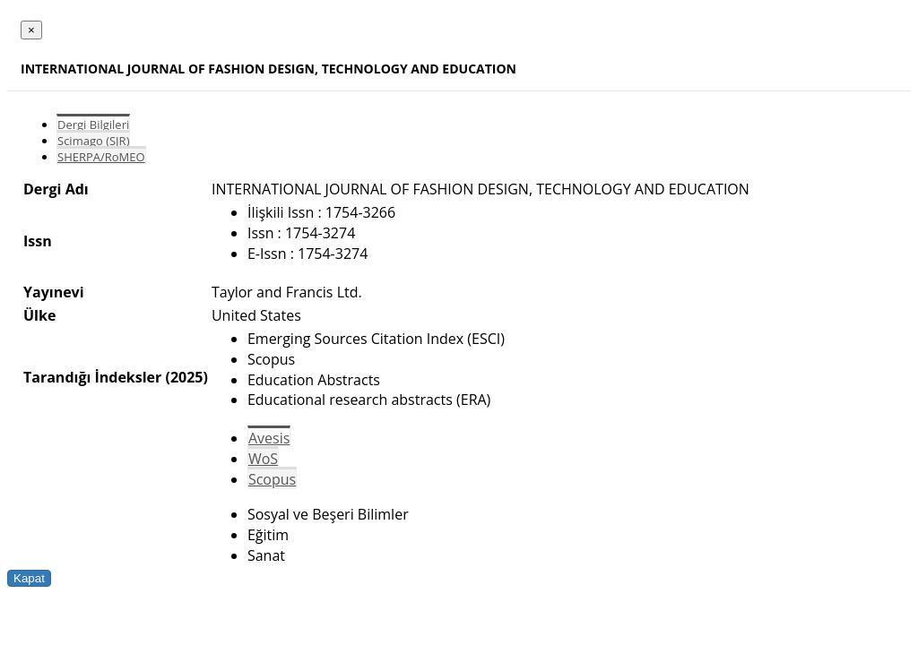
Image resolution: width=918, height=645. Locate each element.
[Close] (31, 30)
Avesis (269, 438)
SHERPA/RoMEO (101, 157)
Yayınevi (53, 292)
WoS (263, 459)
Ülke (39, 315)
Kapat (29, 578)
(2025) (186, 377)
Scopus (272, 479)
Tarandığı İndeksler (92, 377)
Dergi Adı (56, 189)
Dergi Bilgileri (93, 124)
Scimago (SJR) (93, 141)
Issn (37, 241)
